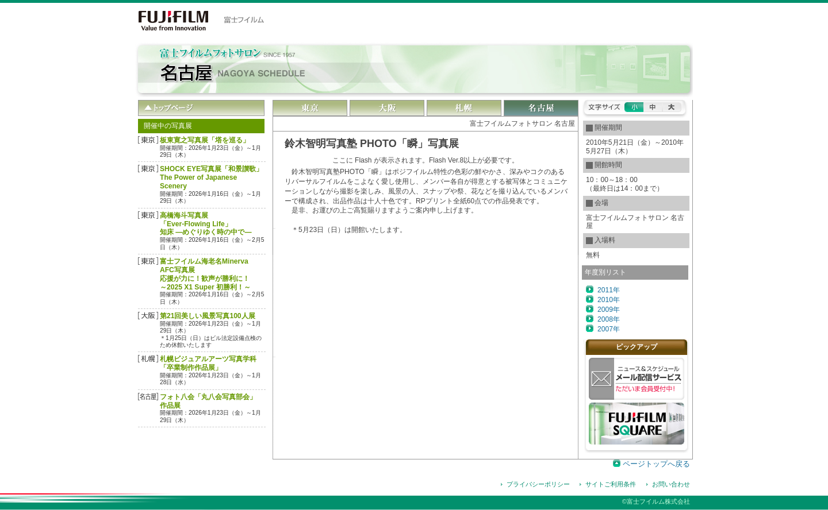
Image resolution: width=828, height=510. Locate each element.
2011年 (608, 290)
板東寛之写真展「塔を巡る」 (205, 140)
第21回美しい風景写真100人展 (207, 316)
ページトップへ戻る (656, 463)
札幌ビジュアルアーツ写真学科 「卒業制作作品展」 (208, 363)
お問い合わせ (671, 484)
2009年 (608, 310)
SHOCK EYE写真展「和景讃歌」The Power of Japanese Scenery (211, 177)
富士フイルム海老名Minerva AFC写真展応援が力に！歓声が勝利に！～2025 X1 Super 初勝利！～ (205, 274)
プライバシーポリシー (538, 484)
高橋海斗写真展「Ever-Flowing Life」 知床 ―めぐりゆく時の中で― (206, 224)
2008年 (608, 319)
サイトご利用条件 (610, 484)
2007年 (608, 329)
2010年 (608, 300)
